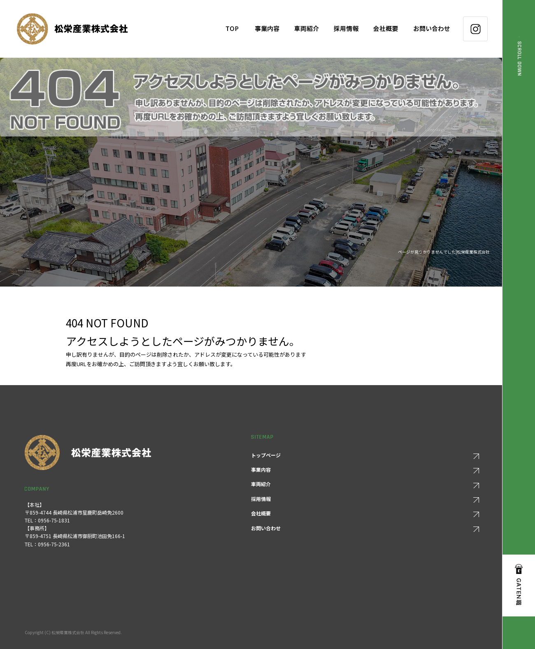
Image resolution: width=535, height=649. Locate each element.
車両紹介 (306, 28)
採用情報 (346, 28)
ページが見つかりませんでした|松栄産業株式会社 (444, 252)
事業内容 (267, 28)
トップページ (232, 28)
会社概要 (385, 28)
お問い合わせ (434, 28)
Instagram (475, 28)
